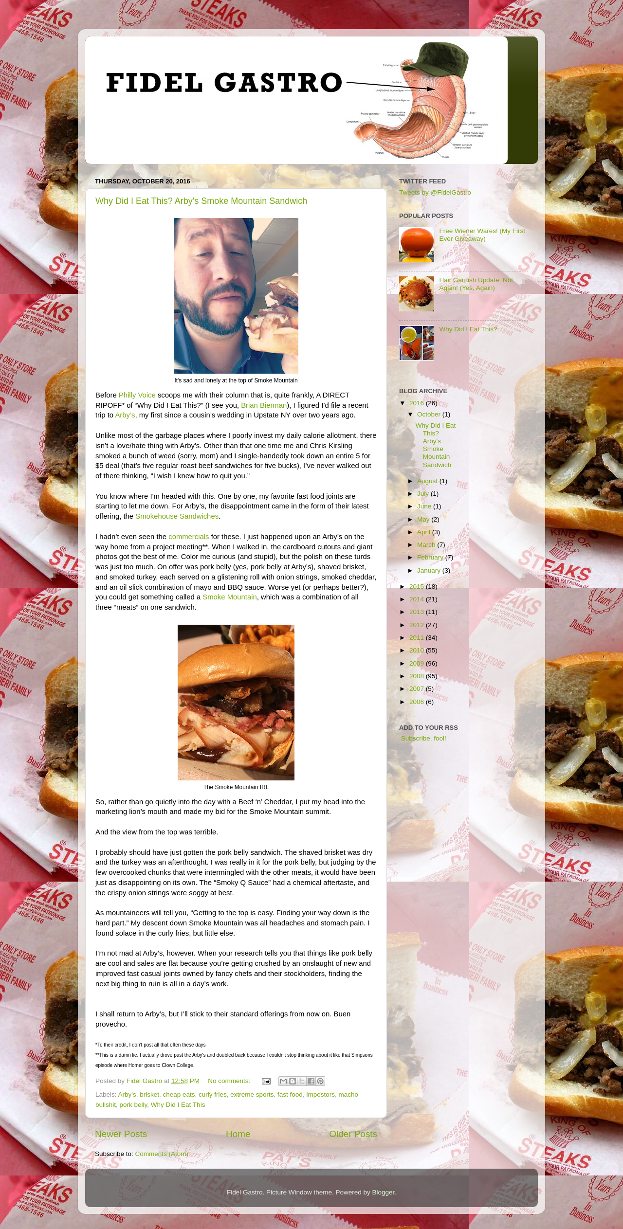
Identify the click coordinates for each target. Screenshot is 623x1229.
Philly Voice (137, 395)
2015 (417, 586)
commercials (188, 537)
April (424, 532)
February (431, 557)
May (424, 519)
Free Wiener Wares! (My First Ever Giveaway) (482, 234)
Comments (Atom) (162, 1153)
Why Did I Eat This (178, 1104)
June (425, 506)
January (429, 570)
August (428, 481)
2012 (417, 625)
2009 (417, 663)
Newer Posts (121, 1134)
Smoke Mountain (229, 597)
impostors (320, 1094)
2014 (417, 599)
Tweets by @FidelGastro (435, 192)
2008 (417, 676)
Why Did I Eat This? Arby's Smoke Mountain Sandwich (201, 201)
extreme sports (252, 1094)
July (424, 493)
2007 (417, 688)
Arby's (127, 1094)
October (429, 414)
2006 (417, 701)
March (427, 544)
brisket (149, 1094)
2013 (417, 611)
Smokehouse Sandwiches (177, 516)
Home (238, 1134)
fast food (290, 1094)
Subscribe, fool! (422, 738)
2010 (417, 650)
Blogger (383, 1192)
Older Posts (353, 1134)
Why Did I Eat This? (468, 329)
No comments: (230, 1080)
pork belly (133, 1104)
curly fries (213, 1094)
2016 (417, 403)
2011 (417, 637)
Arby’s (125, 415)
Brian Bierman (264, 405)
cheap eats (179, 1094)
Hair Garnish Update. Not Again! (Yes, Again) (476, 283)
